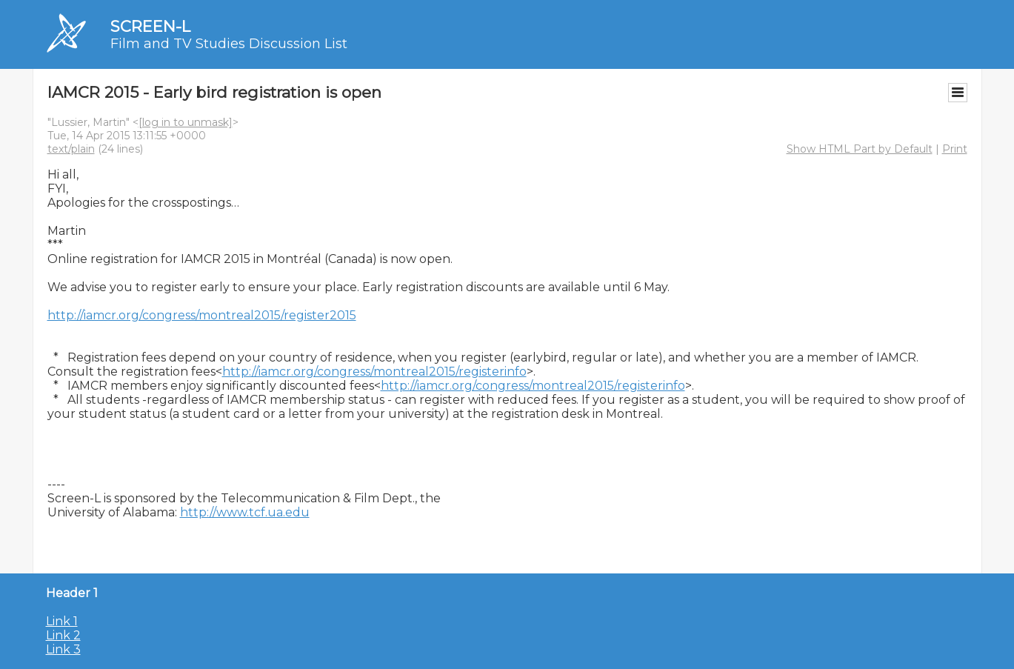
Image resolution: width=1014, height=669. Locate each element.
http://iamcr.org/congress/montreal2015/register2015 (201, 315)
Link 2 (63, 635)
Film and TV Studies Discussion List (228, 44)
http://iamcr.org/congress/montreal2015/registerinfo (374, 372)
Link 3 (63, 649)
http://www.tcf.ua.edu (245, 512)
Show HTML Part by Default (860, 149)
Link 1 (62, 621)
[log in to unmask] (186, 122)
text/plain (71, 149)
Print (954, 149)
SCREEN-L (150, 26)
